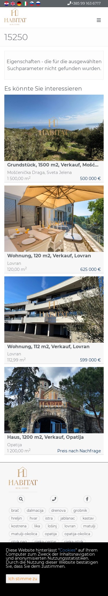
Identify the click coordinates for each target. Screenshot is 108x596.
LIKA (37, 526)
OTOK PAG (19, 541)
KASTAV (88, 518)
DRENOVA (58, 510)
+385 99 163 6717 (84, 3)
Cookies (67, 550)
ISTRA (49, 518)
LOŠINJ (52, 526)
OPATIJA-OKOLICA (77, 534)
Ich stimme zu (22, 578)
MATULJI (89, 526)
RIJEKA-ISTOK (73, 541)
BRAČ (15, 510)
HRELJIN (16, 518)
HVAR (33, 518)
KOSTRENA (18, 526)
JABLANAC (67, 518)
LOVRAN (70, 526)
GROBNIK (80, 510)
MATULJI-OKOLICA (24, 534)
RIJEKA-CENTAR (45, 541)
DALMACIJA (35, 510)
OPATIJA (51, 534)
